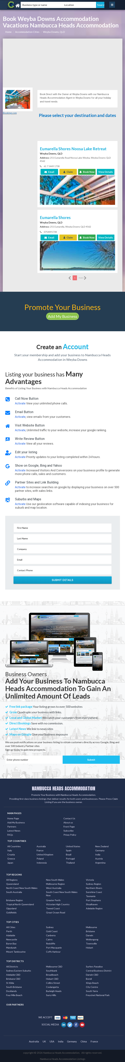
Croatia (11, 854)
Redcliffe (50, 943)
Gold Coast (52, 931)
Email (49, 171)
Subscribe (68, 830)
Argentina (100, 862)
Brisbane (90, 931)
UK (44, 1041)
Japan (10, 862)
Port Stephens (93, 900)
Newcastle (11, 939)
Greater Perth (53, 900)
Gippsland (11, 908)
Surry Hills (51, 995)
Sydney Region (93, 883)
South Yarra (92, 991)
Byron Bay (11, 943)
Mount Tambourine (16, 951)
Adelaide (10, 935)
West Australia (53, 888)
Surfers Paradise (94, 966)
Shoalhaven (92, 904)
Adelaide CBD (13, 974)
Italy (9, 850)
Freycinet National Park (98, 995)
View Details (105, 171)
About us (68, 822)
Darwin (89, 935)
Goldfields (11, 912)
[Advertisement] (62, 63)
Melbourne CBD (54, 966)
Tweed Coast (53, 908)
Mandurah (11, 947)
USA (52, 1041)
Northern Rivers (94, 888)
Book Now (87, 171)
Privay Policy (69, 834)
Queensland (12, 883)
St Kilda (10, 982)
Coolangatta (52, 987)
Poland (40, 858)
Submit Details (62, 580)
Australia (41, 846)
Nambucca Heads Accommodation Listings (62, 1058)
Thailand (70, 862)
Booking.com (10, 112)
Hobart (89, 947)
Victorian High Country (57, 904)
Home (8, 31)
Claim (68, 171)
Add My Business (62, 316)
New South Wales (55, 879)
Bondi (89, 978)
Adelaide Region (94, 908)
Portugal (70, 858)
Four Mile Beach (14, 995)
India (97, 854)
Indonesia (42, 862)
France (40, 850)
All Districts (12, 966)
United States (73, 846)
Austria (99, 858)
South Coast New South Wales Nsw (61, 894)
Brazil (68, 854)
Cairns (49, 939)
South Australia (14, 892)
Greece (11, 858)
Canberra (51, 935)
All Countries (14, 846)
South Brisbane (14, 987)
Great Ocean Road (55, 912)
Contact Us (69, 818)
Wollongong (92, 939)
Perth (9, 931)
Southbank (51, 970)
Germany (99, 850)
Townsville (91, 943)
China (84, 1041)
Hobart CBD (52, 978)
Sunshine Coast (94, 892)
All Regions (12, 879)
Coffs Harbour (53, 951)
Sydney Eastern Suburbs (18, 970)
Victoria (90, 879)
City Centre (92, 987)
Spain (68, 850)
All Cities (10, 927)
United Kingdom (45, 854)
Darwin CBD (92, 974)
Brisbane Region (14, 900)
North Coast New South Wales (21, 888)
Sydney (50, 927)
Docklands (11, 991)
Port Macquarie (54, 947)
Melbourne (91, 927)
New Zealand (102, 846)
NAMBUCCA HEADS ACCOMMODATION (63, 788)
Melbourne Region (55, 883)
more (83, 278)
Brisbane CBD (13, 978)
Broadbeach (52, 974)
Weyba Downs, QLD (54, 31)
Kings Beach (92, 982)
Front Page (69, 826)
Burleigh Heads (54, 991)
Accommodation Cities (27, 31)
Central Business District (98, 970)
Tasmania (90, 896)
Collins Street (53, 982)
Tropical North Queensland (20, 904)
